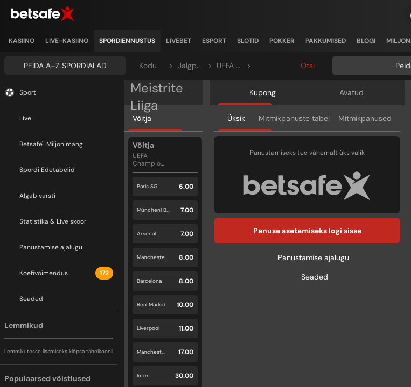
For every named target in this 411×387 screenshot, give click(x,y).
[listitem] (21, 41)
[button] (165, 186)
